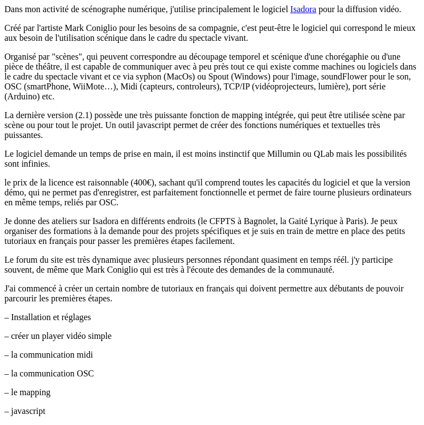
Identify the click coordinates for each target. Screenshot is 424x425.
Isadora (303, 9)
